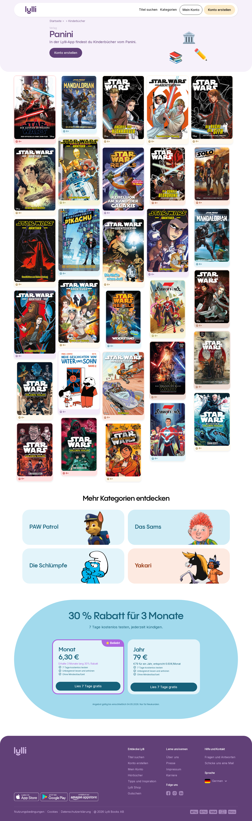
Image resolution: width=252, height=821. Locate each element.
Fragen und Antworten (220, 757)
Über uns (172, 757)
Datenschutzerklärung (76, 811)
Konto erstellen (219, 10)
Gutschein (134, 793)
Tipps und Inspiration (142, 781)
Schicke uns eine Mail (219, 763)
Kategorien (168, 9)
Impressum (173, 769)
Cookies (52, 811)
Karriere (171, 775)
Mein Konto (191, 10)
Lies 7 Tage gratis (88, 686)
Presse (170, 763)
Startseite (55, 21)
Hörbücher (135, 775)
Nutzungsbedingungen (29, 811)
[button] (218, 781)
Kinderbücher (76, 21)
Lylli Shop (134, 787)
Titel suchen (148, 9)
